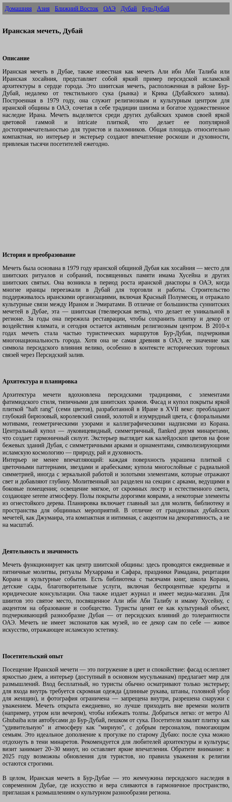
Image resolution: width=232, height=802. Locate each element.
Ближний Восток (76, 8)
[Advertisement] (116, 203)
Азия (43, 8)
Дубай (129, 8)
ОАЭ (109, 8)
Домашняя (18, 8)
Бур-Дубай (155, 8)
